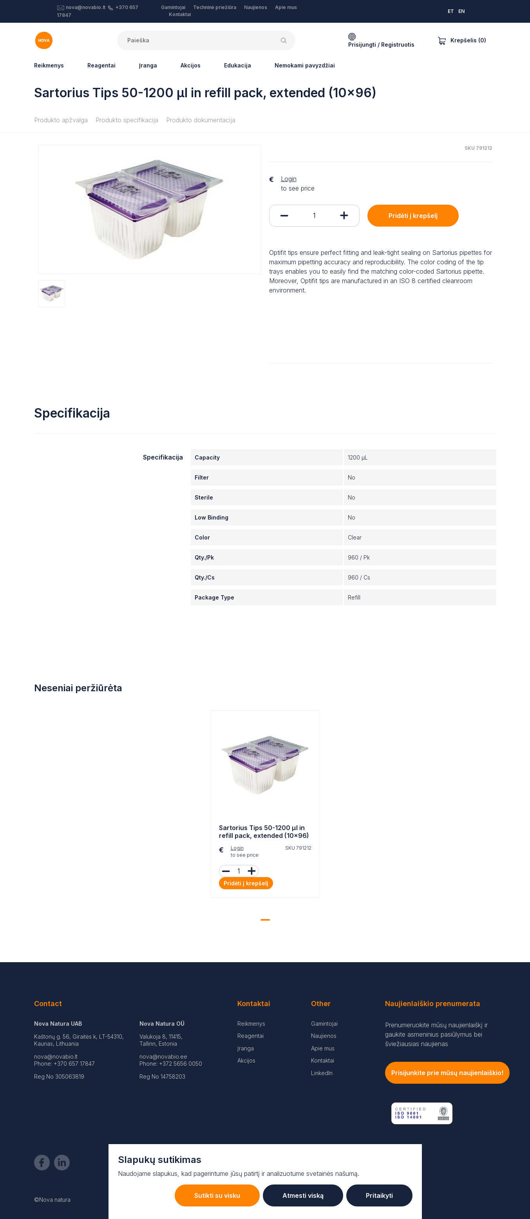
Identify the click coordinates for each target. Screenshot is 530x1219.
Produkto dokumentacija (200, 120)
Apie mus (286, 7)
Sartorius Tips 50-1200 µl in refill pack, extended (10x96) (264, 832)
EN (461, 11)
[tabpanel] (265, 806)
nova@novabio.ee (163, 1056)
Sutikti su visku (217, 1195)
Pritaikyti (379, 1195)
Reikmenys (49, 65)
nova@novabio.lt (85, 7)
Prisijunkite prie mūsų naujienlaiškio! (447, 1073)
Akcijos (191, 65)
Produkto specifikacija (127, 120)
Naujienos (255, 7)
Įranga (148, 65)
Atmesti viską (303, 1195)
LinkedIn (322, 1073)
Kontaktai (180, 14)
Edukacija (237, 65)
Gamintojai (173, 7)
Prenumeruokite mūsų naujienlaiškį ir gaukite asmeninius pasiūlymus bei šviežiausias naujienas (436, 1034)
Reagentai (101, 65)
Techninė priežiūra (214, 7)
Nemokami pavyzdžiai (305, 65)
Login (289, 179)
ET (451, 11)
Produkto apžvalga (61, 120)
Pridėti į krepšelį (413, 216)
